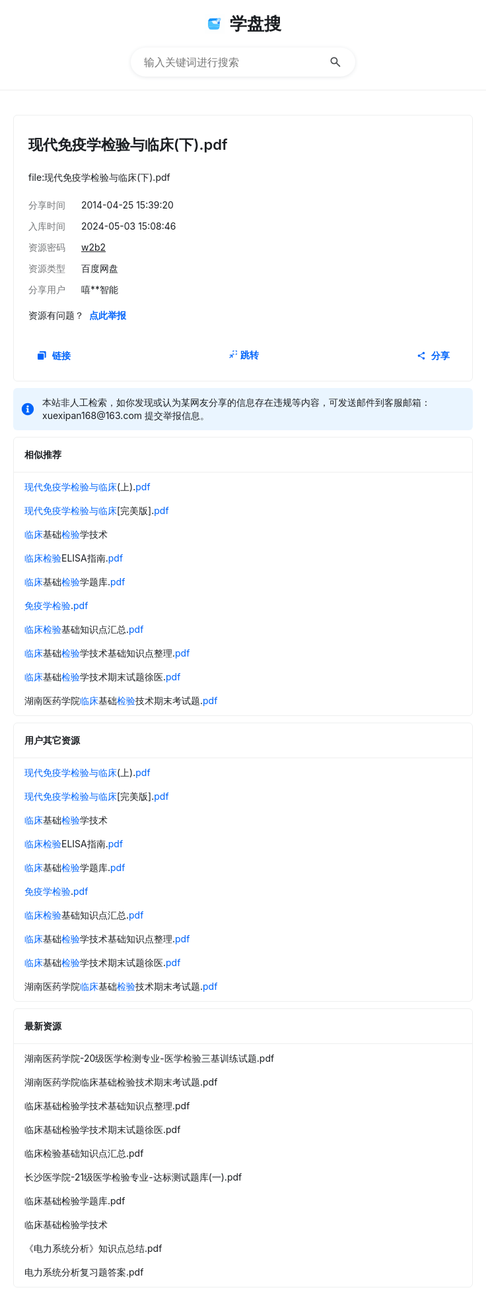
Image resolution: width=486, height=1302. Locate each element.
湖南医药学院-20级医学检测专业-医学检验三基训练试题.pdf (149, 1058)
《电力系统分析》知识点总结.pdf (93, 1248)
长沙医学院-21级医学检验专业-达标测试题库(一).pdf (133, 1177)
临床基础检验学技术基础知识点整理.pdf (107, 1105)
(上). (87, 486)
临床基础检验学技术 (66, 1224)
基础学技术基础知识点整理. (107, 653)
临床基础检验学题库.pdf (74, 1200)
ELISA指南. (73, 558)
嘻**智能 (99, 289)
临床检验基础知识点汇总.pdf (83, 1153)
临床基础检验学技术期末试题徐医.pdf (102, 1129)
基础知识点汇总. (83, 629)
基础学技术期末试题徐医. (102, 676)
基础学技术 (66, 534)
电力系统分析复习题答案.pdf (83, 1272)
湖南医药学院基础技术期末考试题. (120, 700)
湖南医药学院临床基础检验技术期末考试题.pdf (120, 1082)
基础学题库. (74, 581)
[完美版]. (96, 510)
